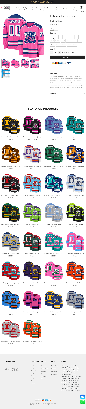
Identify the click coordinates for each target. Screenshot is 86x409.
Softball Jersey (75, 9)
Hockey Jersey (11, 9)
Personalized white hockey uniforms (32, 166)
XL (72, 37)
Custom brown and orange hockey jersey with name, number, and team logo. (10, 166)
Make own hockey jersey (53, 224)
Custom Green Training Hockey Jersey (32, 254)
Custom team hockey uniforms (32, 224)
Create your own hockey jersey (32, 195)
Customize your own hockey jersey (32, 341)
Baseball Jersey (42, 9)
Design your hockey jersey (11, 283)
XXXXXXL (68, 41)
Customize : (55, 25)
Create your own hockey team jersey (32, 312)
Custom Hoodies (18, 9)
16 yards (69, 44)
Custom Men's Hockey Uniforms (53, 312)
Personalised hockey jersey (10, 254)
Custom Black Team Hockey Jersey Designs (75, 224)
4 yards (63, 41)
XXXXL (52, 41)
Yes (56, 28)
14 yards (64, 44)
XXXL (80, 37)
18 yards (75, 44)
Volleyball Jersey (26, 9)
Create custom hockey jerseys (32, 137)
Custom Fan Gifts (82, 9)
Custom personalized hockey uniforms (75, 195)
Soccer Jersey (58, 9)
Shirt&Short (66, 9)
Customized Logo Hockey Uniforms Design (53, 254)
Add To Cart (67, 57)
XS (56, 37)
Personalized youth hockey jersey (32, 283)
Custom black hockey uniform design (10, 137)
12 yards (58, 44)
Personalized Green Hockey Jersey (53, 166)
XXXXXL (57, 41)
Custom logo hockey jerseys (75, 137)
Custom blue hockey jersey (53, 137)
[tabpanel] (23, 36)
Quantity (53, 49)
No (52, 29)
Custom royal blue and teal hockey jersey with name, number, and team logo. (53, 195)
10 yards (53, 44)
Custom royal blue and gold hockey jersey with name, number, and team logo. (75, 166)
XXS (52, 37)
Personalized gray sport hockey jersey (10, 341)
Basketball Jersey (50, 9)
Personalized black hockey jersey (10, 195)
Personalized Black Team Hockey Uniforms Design (10, 224)
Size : (53, 33)
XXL (77, 37)
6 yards (75, 41)
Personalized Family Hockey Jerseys (75, 283)
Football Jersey (34, 9)
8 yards (80, 41)
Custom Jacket (3, 9)
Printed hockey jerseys (11, 312)
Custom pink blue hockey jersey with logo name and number (75, 254)
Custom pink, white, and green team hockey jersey (53, 283)
